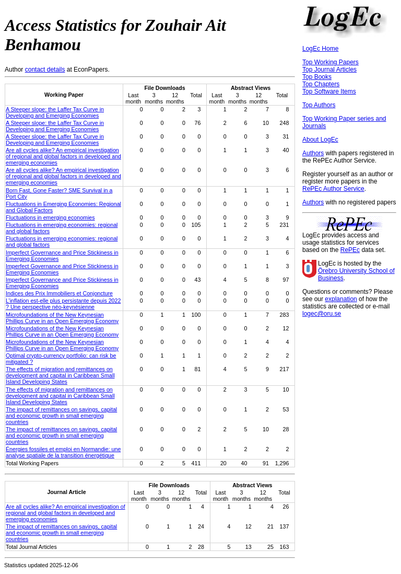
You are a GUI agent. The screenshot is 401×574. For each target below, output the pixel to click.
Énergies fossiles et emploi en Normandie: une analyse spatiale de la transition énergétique (63, 452)
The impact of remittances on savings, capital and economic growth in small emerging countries (61, 415)
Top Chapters (320, 84)
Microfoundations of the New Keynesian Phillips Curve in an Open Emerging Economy (62, 318)
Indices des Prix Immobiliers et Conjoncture (59, 293)
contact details (45, 69)
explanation (341, 299)
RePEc (350, 250)
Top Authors (318, 105)
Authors (313, 153)
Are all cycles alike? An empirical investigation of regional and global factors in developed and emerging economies (63, 156)
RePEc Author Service (333, 188)
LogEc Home (320, 48)
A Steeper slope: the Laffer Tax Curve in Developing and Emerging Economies (55, 112)
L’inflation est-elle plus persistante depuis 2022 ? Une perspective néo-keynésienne (63, 303)
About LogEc (320, 139)
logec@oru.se (321, 313)
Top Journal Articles (329, 69)
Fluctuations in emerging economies (50, 217)
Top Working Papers (330, 62)
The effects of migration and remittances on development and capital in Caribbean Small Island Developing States (60, 375)
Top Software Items (329, 91)
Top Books (317, 77)
